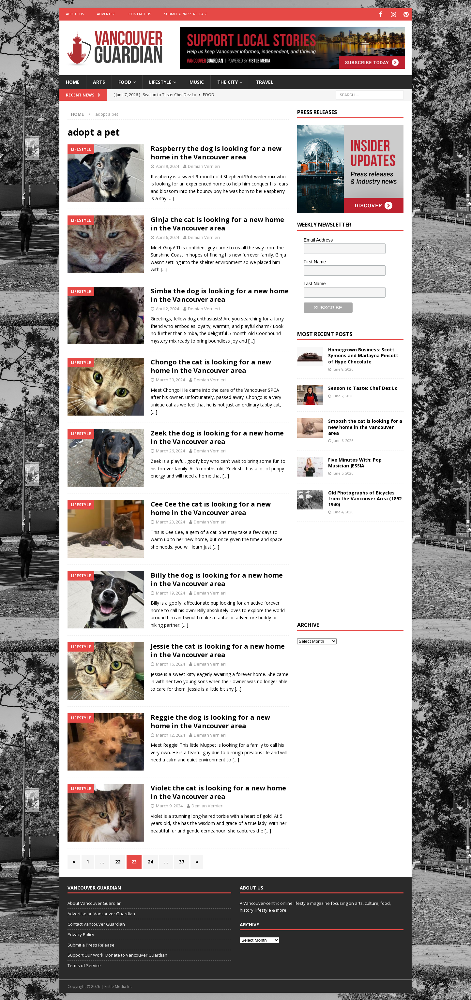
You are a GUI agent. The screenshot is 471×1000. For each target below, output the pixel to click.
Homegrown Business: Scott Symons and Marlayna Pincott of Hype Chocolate (363, 354)
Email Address (318, 239)
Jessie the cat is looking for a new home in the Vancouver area (218, 649)
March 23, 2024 (170, 521)
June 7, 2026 (343, 394)
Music (197, 81)
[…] (171, 197)
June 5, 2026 (343, 472)
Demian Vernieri (204, 165)
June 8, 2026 (343, 368)
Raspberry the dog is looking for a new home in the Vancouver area (216, 151)
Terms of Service (84, 964)
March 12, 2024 (170, 734)
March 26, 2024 (170, 450)
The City (227, 81)
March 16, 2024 (170, 663)
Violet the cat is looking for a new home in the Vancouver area (218, 791)
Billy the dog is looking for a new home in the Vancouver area (217, 578)
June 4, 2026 (343, 510)
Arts (99, 81)
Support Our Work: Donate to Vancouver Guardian (117, 954)
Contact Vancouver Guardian (96, 923)
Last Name (315, 282)
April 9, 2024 (167, 165)
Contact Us (140, 13)
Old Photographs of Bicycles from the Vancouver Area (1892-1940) (365, 497)
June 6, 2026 (343, 439)
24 (150, 861)
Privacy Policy (81, 933)
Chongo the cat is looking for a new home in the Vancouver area (211, 365)
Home (73, 81)
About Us (75, 13)
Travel (264, 81)
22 (117, 861)
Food (124, 81)
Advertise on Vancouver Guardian (101, 913)
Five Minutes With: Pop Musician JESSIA (355, 461)
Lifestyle (160, 81)
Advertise (106, 13)
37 (181, 861)
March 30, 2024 (170, 379)
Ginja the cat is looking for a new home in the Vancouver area (217, 222)
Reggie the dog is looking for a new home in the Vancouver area (210, 720)
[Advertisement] (346, 569)
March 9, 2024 (169, 805)
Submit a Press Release (185, 13)
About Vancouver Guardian (95, 902)
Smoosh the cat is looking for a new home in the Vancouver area (365, 426)
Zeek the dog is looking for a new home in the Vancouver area (217, 436)
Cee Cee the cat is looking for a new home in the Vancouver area (211, 507)
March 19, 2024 (170, 592)
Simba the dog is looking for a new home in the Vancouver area (220, 293)
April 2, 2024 (167, 307)
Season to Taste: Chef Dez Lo (363, 387)
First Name (315, 260)
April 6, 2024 (167, 236)
